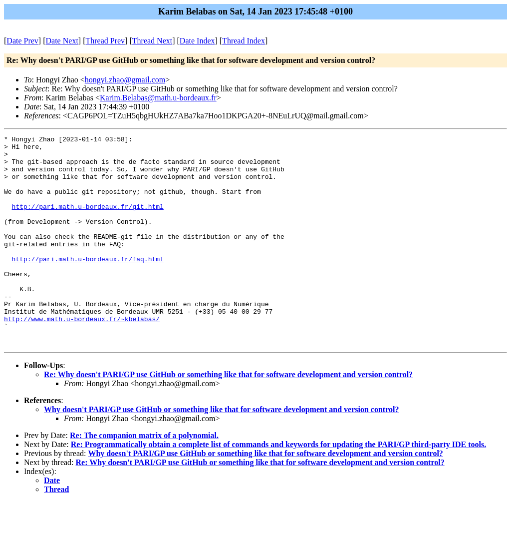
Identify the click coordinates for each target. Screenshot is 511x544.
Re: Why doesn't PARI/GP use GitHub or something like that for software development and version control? (228, 416)
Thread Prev (105, 40)
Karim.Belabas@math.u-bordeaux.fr (158, 97)
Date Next (62, 40)
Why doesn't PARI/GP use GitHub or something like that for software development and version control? (221, 451)
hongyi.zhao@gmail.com (125, 79)
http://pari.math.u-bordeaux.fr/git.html (88, 221)
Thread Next (152, 40)
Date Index (197, 40)
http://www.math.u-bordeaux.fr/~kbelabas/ (82, 356)
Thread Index (243, 40)
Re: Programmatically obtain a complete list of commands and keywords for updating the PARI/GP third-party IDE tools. (278, 486)
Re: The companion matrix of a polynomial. (144, 477)
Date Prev (22, 40)
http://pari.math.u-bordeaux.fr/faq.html (88, 284)
